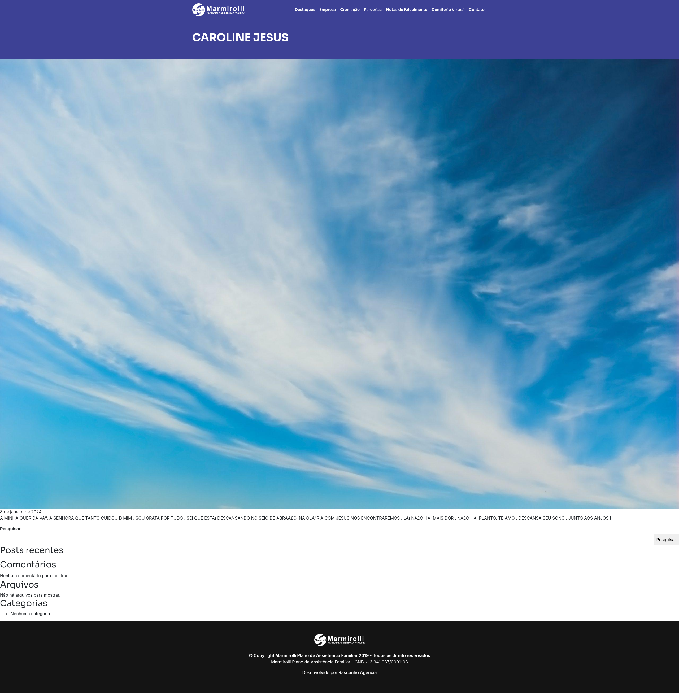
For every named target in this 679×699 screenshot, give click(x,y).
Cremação (350, 9)
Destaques (305, 9)
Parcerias (373, 9)
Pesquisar (10, 528)
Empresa (327, 9)
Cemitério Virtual (448, 9)
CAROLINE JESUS (240, 37)
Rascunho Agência (357, 672)
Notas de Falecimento (407, 9)
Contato (477, 9)
